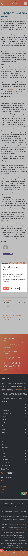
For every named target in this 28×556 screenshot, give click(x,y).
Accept (6, 288)
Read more (5, 283)
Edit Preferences (15, 288)
